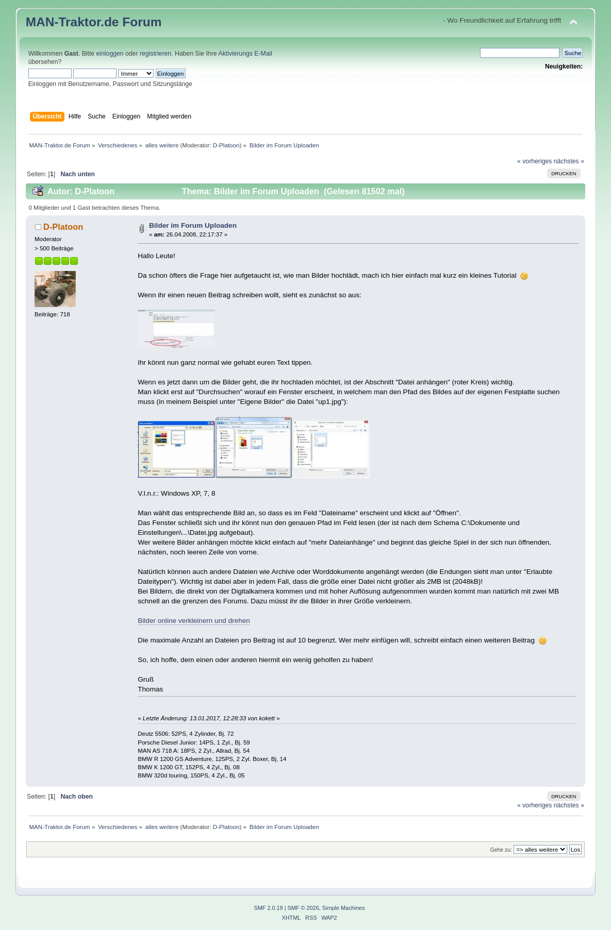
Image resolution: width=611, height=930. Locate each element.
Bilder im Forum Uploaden (193, 225)
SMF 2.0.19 (268, 908)
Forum (141, 22)
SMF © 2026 (303, 908)
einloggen (110, 53)
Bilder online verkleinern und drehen (194, 620)
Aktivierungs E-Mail (245, 53)
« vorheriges (534, 161)
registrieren (155, 53)
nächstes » (569, 161)
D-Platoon (226, 145)
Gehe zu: (501, 850)
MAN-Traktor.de (72, 22)
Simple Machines (343, 908)
